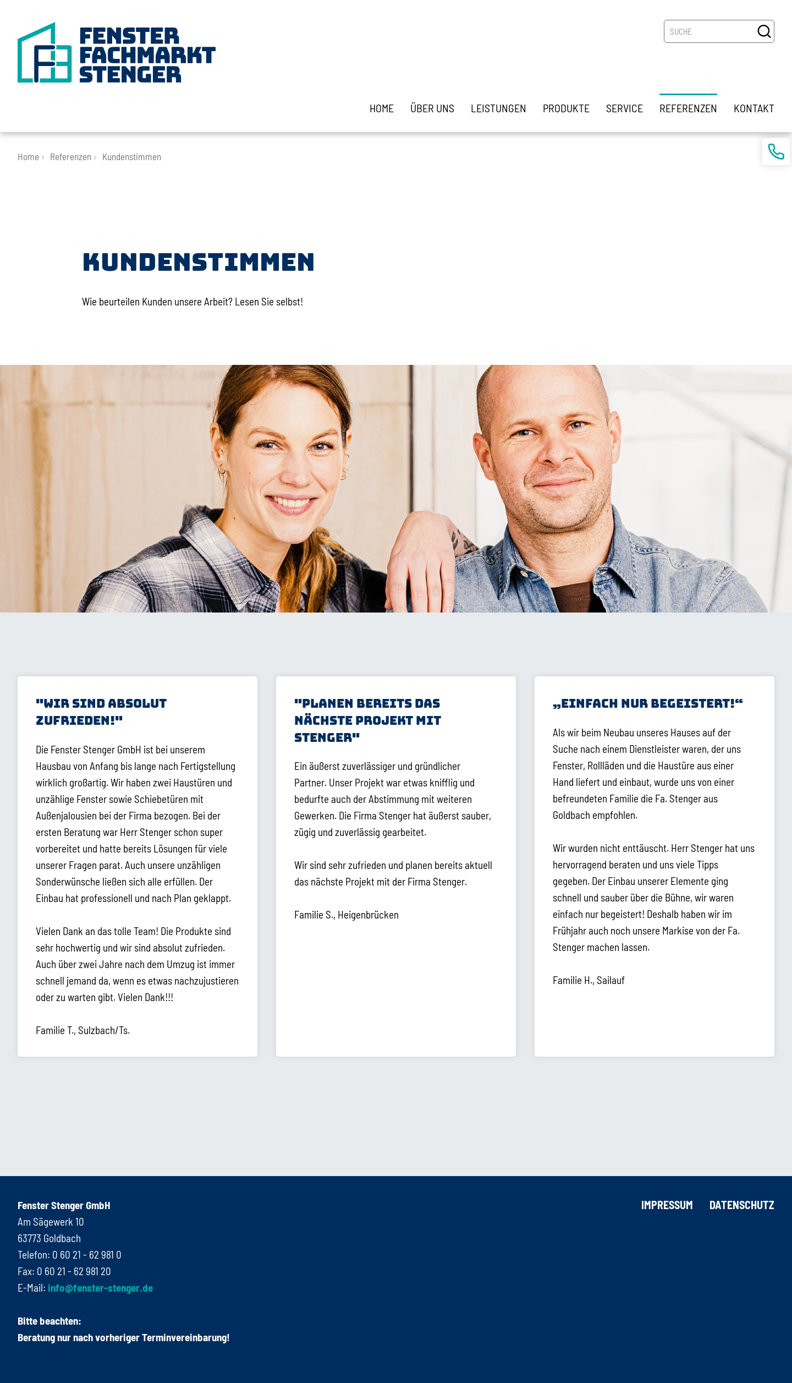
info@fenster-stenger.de (99, 1287)
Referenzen (70, 156)
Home (28, 156)
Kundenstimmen (131, 156)
